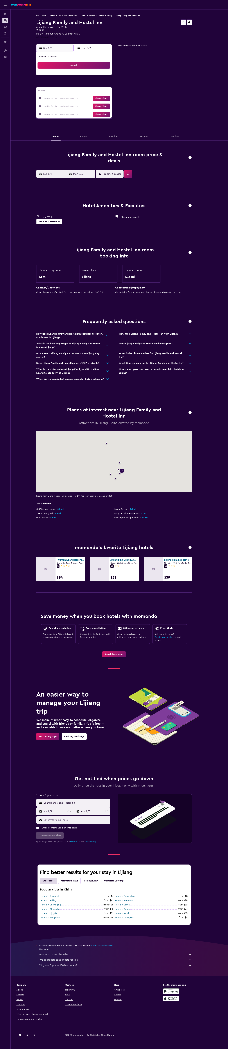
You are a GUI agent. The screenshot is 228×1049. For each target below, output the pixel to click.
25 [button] (79, 106)
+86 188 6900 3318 (51, 37)
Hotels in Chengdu (55, 909)
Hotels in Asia (60, 16)
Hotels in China (76, 16)
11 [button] (80, 91)
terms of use (80, 842)
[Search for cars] (5, 27)
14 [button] (102, 91)
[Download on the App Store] (181, 998)
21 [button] (102, 98)
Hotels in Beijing (53, 900)
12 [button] (87, 91)
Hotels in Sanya (127, 905)
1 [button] (108, 76)
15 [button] (109, 91)
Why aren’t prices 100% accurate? (121, 965)
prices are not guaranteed (107, 945)
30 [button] (65, 113)
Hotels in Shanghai (55, 896)
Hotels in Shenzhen (129, 900)
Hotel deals (46, 16)
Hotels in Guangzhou (130, 896)
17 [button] (72, 98)
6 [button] (94, 84)
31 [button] (72, 113)
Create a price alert (169, 637)
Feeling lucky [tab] (96, 881)
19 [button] (87, 98)
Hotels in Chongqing (56, 905)
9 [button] (65, 91)
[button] (5, 4)
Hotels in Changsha (129, 918)
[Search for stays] (5, 20)
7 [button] (101, 84)
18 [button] (80, 98)
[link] (119, 654)
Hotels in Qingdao (54, 913)
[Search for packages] (5, 33)
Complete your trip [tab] (119, 881)
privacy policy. (96, 842)
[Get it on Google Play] (181, 991)
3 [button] (72, 84)
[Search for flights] (5, 14)
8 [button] (109, 84)
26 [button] (87, 106)
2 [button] (65, 84)
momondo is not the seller (121, 954)
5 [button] (87, 84)
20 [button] (94, 98)
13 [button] (94, 91)
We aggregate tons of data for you (121, 960)
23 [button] (65, 106)
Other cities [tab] (54, 881)
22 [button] (109, 98)
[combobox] (81, 803)
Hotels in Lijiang (110, 16)
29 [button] (109, 106)
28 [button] (101, 106)
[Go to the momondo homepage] (21, 4)
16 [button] (65, 98)
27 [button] (94, 106)
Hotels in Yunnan (93, 16)
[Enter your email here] (81, 820)
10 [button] (72, 91)
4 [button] (79, 84)
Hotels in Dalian (127, 909)
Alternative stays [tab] (74, 881)
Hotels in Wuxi (127, 913)
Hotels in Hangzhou (55, 918)
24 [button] (72, 106)
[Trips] (5, 42)
